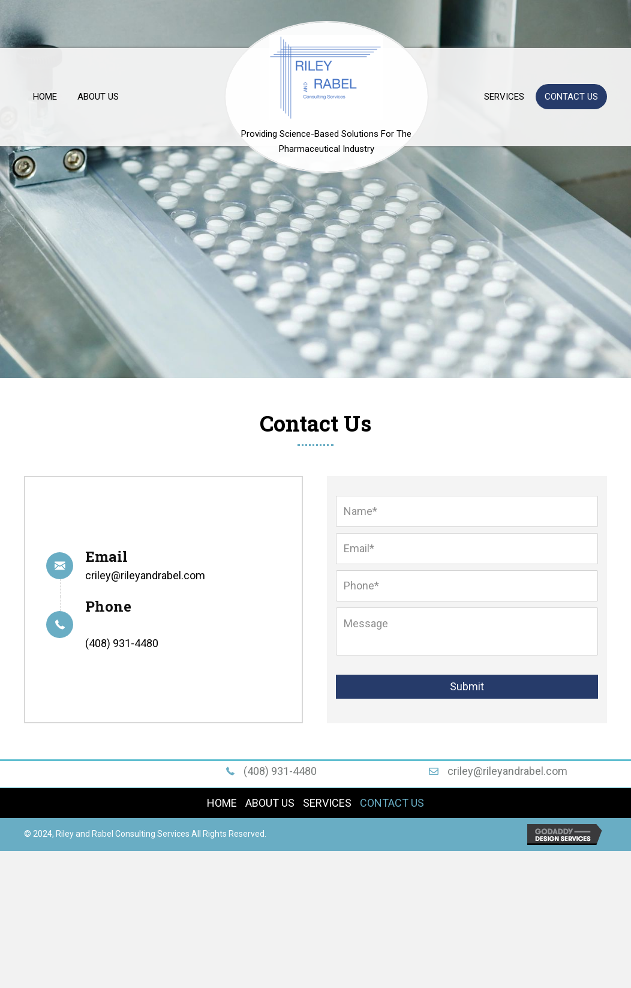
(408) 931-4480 (121, 643)
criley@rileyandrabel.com (145, 575)
